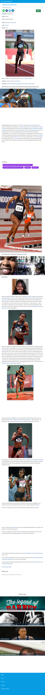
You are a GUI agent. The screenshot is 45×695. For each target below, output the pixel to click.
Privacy (2, 681)
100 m (29, 127)
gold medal (40, 136)
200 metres (13, 22)
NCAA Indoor (18, 421)
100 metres (8, 22)
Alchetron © (5, 688)
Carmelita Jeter (15, 527)
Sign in (38, 10)
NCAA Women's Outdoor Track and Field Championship (18, 419)
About (2, 674)
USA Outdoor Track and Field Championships (28, 130)
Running (6, 25)
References (35, 167)
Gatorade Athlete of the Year (8, 298)
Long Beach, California (27, 296)
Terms (2, 678)
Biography (27, 167)
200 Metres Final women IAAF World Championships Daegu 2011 (18, 165)
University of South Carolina (29, 83)
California (30, 78)
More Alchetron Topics (6, 567)
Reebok (37, 505)
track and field (31, 125)
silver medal (22, 127)
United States (17, 81)
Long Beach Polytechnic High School (14, 83)
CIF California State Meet (36, 298)
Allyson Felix (16, 136)
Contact (3, 685)
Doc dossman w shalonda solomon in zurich (13, 167)
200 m (14, 130)
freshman (5, 299)
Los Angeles (25, 78)
